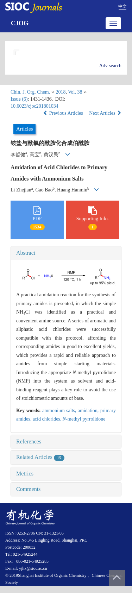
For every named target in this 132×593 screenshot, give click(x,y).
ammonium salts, (60, 410)
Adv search (110, 65)
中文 (122, 6)
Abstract (25, 253)
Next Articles (105, 113)
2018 (60, 92)
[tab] (66, 253)
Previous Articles (63, 113)
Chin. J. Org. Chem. (30, 92)
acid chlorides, (48, 419)
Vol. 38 (75, 92)
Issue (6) (19, 99)
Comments (28, 489)
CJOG (20, 23)
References (28, 441)
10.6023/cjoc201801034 (34, 106)
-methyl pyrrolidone (84, 419)
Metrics (24, 474)
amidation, (89, 410)
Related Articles (40, 457)
